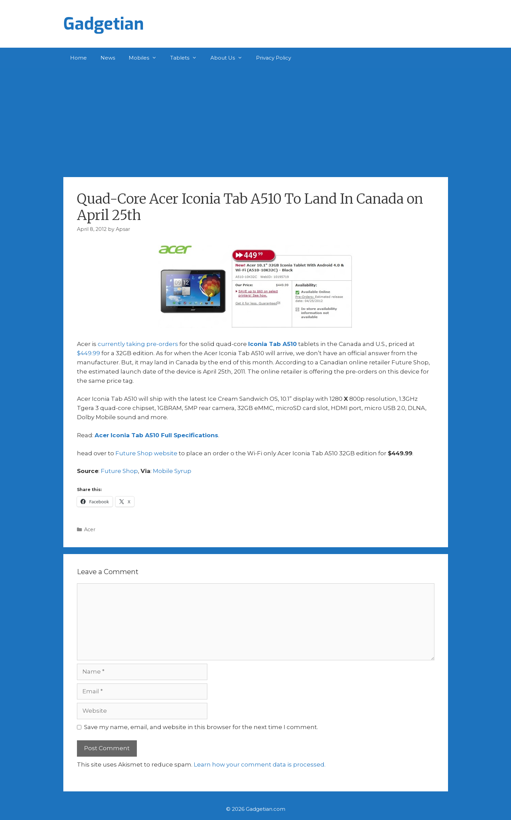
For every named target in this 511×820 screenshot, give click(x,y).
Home (78, 57)
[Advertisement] (255, 119)
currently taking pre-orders (138, 344)
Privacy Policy (273, 57)
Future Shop (119, 471)
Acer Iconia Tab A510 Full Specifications (156, 435)
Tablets (187, 58)
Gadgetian (103, 24)
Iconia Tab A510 (272, 344)
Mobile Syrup (172, 471)
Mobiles (146, 58)
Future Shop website (146, 453)
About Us (229, 58)
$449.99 (88, 353)
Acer (89, 529)
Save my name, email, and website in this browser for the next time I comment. (201, 727)
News (107, 57)
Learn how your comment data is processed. (259, 764)
